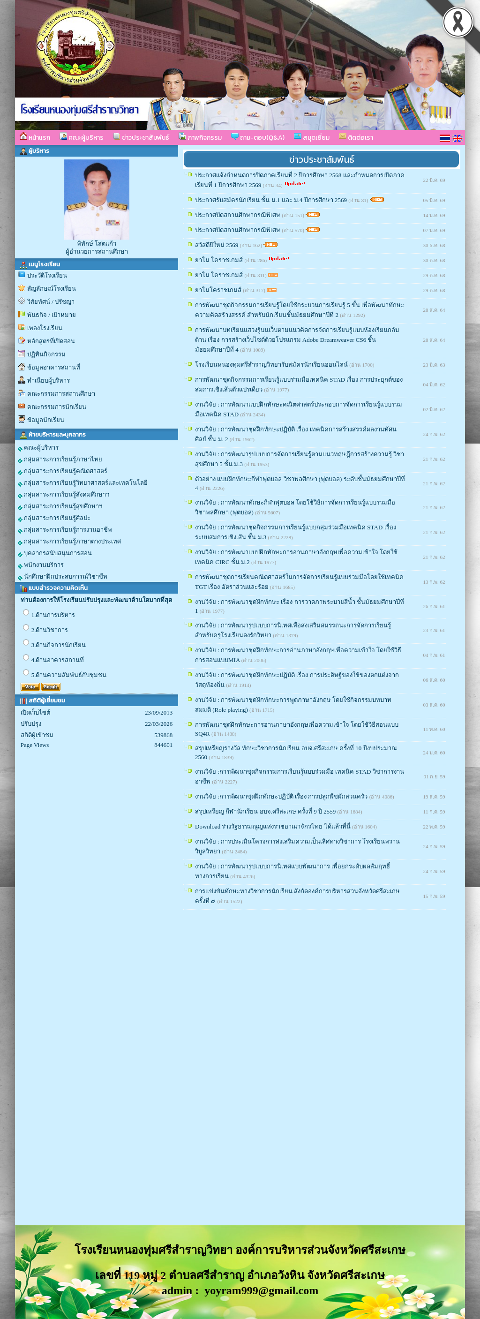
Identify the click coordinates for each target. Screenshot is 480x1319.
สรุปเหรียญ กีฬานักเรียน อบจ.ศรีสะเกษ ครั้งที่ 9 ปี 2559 (266, 811)
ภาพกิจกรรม (200, 137)
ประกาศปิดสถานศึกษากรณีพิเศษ (238, 215)
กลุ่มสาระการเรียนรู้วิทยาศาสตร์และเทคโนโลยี (83, 483)
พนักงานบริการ (41, 565)
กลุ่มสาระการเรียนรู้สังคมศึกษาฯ (63, 494)
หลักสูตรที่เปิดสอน (51, 341)
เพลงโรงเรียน (44, 328)
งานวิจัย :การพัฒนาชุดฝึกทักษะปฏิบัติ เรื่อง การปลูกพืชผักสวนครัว (282, 796)
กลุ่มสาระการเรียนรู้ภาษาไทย (60, 459)
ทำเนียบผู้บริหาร (48, 380)
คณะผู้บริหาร (82, 137)
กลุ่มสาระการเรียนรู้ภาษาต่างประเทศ (69, 541)
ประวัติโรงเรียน (47, 275)
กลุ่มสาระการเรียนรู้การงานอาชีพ (65, 530)
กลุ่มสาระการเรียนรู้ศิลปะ (54, 518)
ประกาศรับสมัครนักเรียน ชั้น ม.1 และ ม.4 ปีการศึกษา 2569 (271, 200)
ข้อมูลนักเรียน (45, 419)
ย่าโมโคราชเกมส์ (219, 290)
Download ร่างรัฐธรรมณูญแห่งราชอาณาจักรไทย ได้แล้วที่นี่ (273, 826)
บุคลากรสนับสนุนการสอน (55, 553)
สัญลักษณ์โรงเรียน (51, 288)
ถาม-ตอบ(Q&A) (258, 137)
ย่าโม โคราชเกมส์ (220, 260)
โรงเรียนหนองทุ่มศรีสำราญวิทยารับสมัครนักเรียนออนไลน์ (272, 364)
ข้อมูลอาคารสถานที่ (53, 367)
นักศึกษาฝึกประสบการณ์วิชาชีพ (62, 576)
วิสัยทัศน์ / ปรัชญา (51, 301)
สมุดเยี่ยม (312, 137)
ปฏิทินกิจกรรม (46, 354)
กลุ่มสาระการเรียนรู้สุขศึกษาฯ (60, 506)
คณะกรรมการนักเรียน (56, 406)
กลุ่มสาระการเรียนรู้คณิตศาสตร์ (62, 471)
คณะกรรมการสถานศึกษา (61, 393)
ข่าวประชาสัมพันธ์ (141, 137)
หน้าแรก (35, 137)
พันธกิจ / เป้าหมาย (51, 314)
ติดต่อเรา (356, 137)
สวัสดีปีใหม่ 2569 (217, 245)
